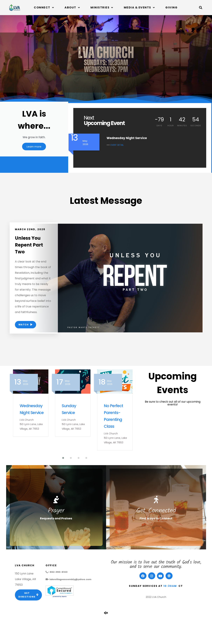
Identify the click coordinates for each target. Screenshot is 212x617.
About (72, 7)
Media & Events (139, 7)
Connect (44, 7)
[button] (200, 8)
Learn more (34, 148)
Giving (171, 7)
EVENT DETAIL (117, 144)
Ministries (101, 7)
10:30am (170, 586)
